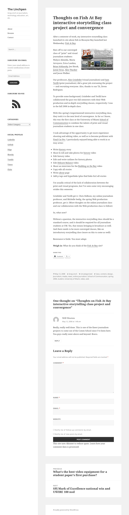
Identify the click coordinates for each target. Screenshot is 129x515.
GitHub (10, 144)
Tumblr (11, 159)
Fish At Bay (70, 43)
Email (56, 408)
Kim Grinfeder (75, 79)
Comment (58, 363)
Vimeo (10, 164)
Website (57, 419)
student (61, 279)
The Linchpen (17, 9)
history (62, 149)
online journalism (80, 276)
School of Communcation (97, 276)
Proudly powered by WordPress (65, 510)
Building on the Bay (87, 166)
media (64, 276)
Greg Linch (73, 274)
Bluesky (11, 154)
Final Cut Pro (59, 139)
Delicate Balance (65, 162)
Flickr (10, 169)
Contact (11, 37)
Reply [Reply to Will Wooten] (57, 341)
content (103, 274)
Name (56, 397)
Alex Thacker (71, 69)
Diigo (10, 149)
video (83, 279)
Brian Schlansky (60, 66)
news (70, 276)
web (87, 279)
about (61, 172)
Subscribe (13, 83)
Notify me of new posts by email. (69, 434)
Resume (11, 33)
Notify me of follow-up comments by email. (73, 430)
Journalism (57, 276)
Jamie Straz (58, 69)
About (10, 29)
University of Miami (72, 279)
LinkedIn (11, 140)
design (110, 274)
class (98, 274)
